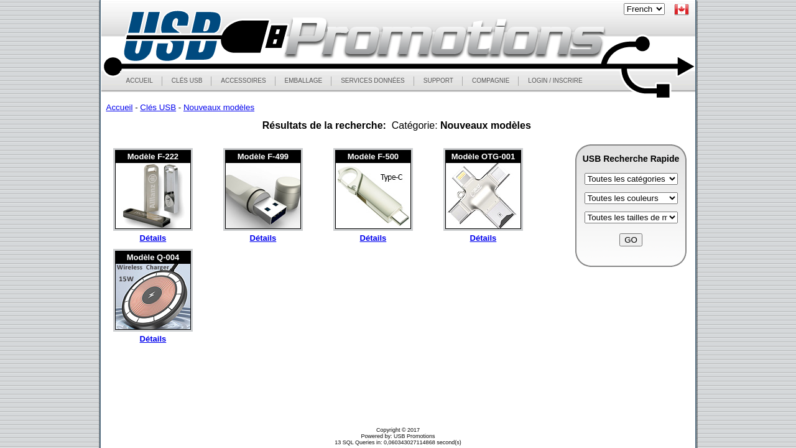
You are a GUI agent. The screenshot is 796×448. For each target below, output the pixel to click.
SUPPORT (438, 80)
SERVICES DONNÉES (373, 80)
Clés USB (158, 107)
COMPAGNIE (490, 80)
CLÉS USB (187, 80)
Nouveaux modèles (218, 107)
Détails (153, 238)
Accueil (119, 107)
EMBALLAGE (303, 80)
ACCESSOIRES (243, 80)
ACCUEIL (139, 80)
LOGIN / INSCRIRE (555, 80)
